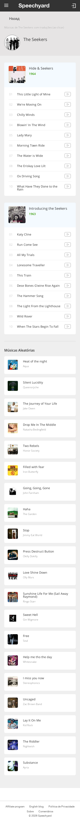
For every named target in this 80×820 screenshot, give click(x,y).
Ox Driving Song (28, 176)
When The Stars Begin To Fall (38, 326)
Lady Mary (24, 135)
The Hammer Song (30, 296)
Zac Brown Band (32, 704)
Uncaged (29, 699)
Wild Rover (24, 316)
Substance (30, 762)
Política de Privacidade (61, 806)
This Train (24, 275)
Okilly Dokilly (30, 556)
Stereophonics (31, 683)
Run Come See (27, 245)
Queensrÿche (31, 387)
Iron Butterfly (30, 472)
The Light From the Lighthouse (38, 306)
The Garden (30, 514)
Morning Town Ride (31, 145)
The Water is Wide (30, 156)
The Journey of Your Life (40, 403)
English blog (36, 806)
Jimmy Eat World (32, 535)
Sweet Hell (30, 615)
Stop (26, 530)
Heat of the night (35, 361)
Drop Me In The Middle (39, 425)
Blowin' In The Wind (31, 125)
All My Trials (25, 255)
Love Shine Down (35, 572)
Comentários (46, 811)
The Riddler (31, 741)
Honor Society (31, 450)
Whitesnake (30, 662)
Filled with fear (33, 467)
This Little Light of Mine (33, 94)
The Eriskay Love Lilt (31, 166)
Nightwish (28, 746)
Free (26, 636)
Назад (14, 18)
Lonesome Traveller (31, 265)
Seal (25, 641)
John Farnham (31, 493)
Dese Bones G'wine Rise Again (38, 286)
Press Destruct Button (38, 551)
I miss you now (33, 678)
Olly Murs (28, 577)
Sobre (30, 811)
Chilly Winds (26, 115)
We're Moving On (29, 104)
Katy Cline (24, 234)
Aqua (26, 366)
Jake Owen (29, 408)
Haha (26, 509)
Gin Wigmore (30, 619)
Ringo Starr (29, 601)
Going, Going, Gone (36, 488)
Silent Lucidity (33, 382)
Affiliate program (15, 806)
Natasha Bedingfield (34, 429)
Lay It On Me (32, 720)
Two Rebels (31, 446)
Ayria (26, 767)
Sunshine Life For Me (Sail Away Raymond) (45, 595)
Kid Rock (28, 725)
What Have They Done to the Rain (37, 187)
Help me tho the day (37, 657)
